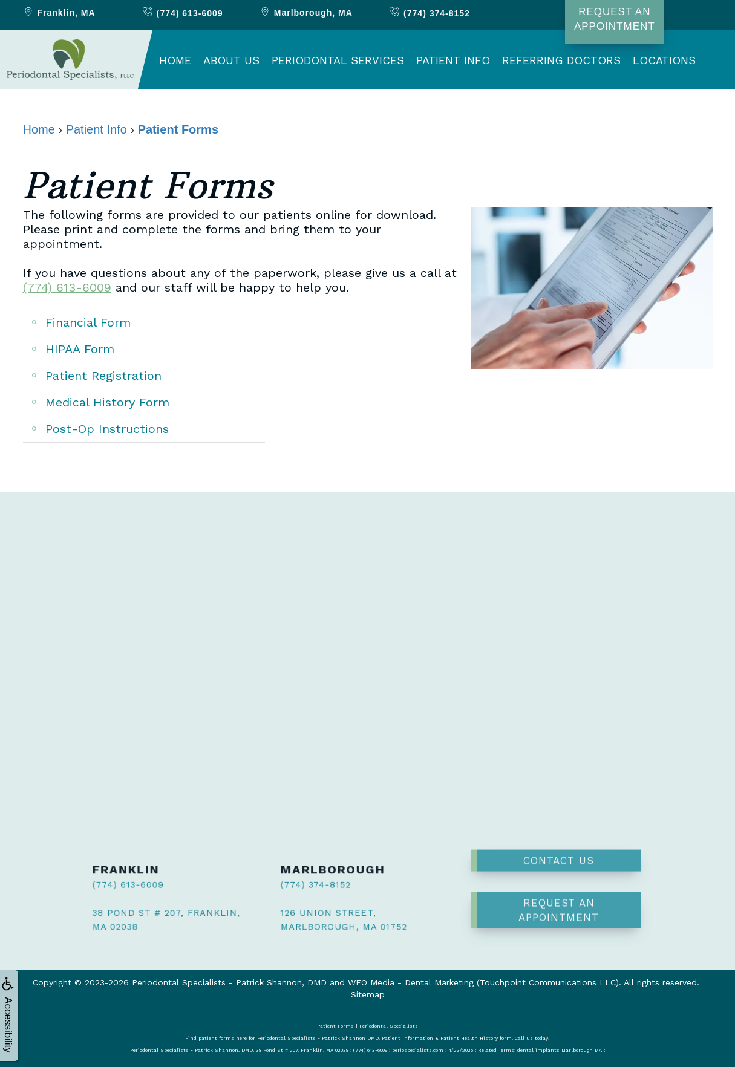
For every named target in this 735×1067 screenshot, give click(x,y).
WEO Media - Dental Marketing (411, 982)
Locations (664, 60)
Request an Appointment (558, 873)
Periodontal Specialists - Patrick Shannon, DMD (229, 982)
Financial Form (88, 322)
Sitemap (368, 994)
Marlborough (306, 13)
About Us (231, 60)
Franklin (59, 13)
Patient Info (453, 60)
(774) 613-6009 (67, 287)
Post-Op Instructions (107, 429)
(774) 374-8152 (302, 885)
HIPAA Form (79, 349)
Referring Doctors (561, 60)
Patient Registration (103, 375)
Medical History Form (107, 402)
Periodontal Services (338, 60)
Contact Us (558, 824)
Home (175, 60)
